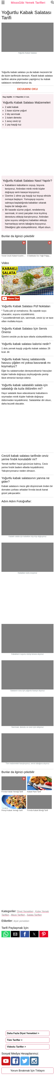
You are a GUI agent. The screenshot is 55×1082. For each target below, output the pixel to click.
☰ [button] (3, 2)
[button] (27, 89)
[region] (27, 62)
